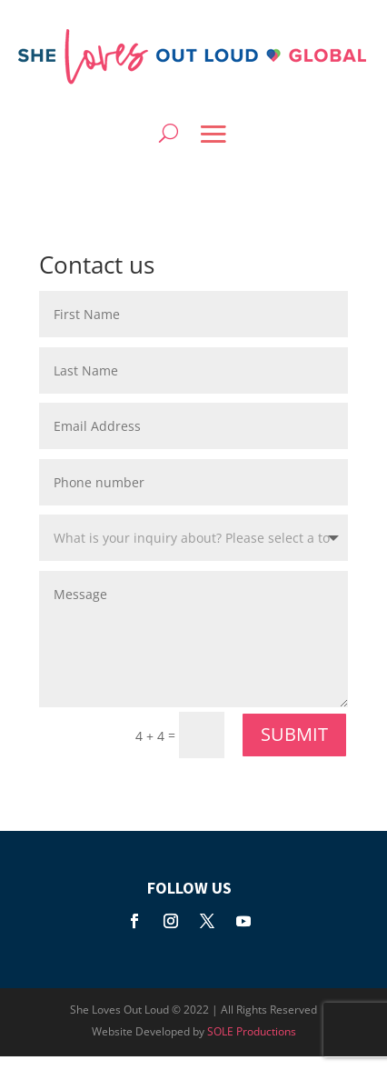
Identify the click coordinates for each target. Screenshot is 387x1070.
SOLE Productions (251, 1031)
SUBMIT (294, 734)
